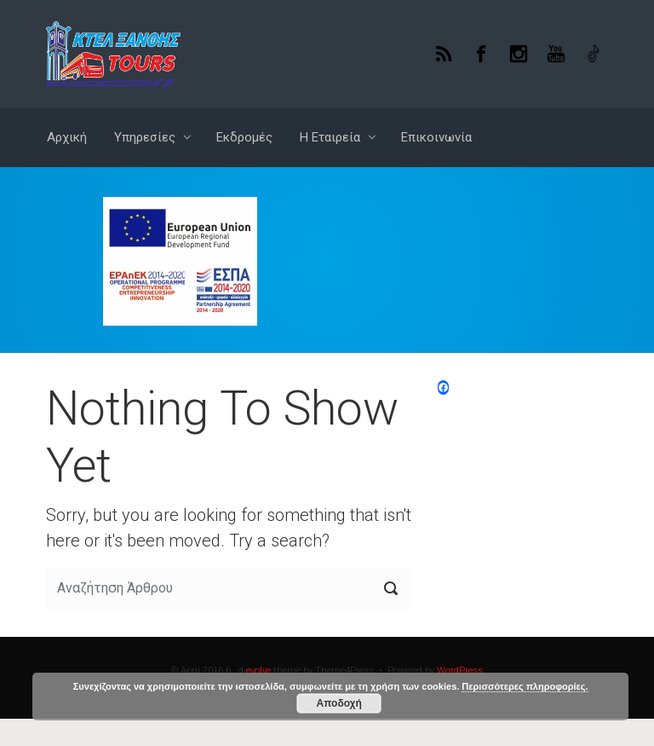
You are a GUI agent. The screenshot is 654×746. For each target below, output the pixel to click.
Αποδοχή (339, 703)
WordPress (460, 670)
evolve (258, 670)
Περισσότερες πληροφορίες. (525, 686)
